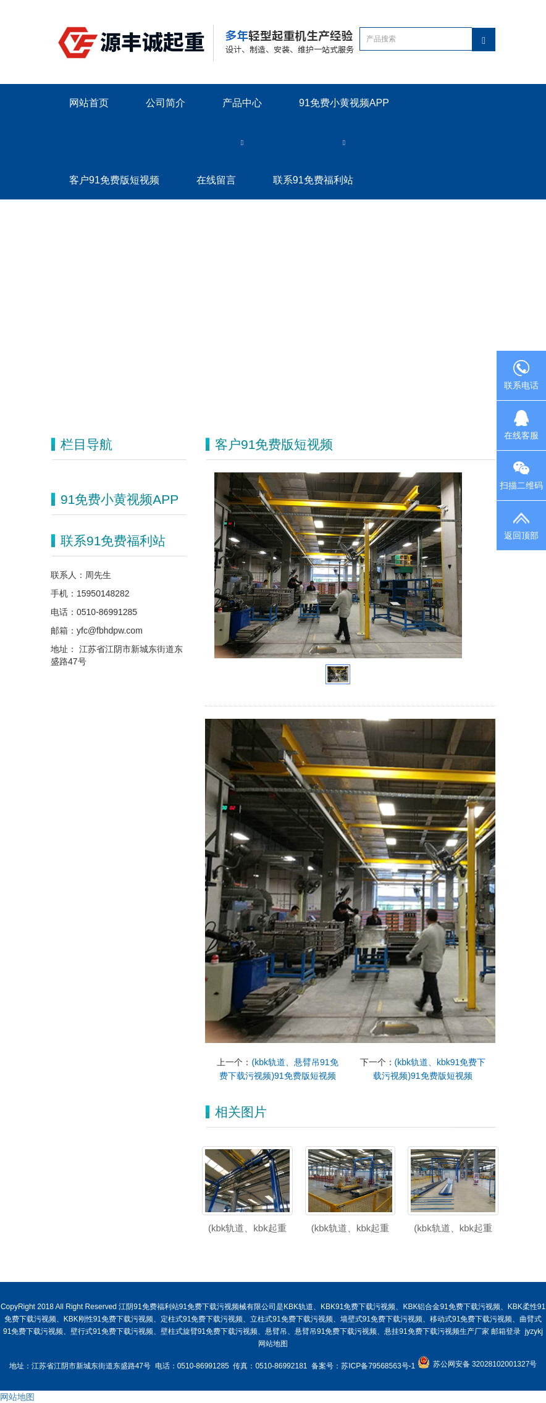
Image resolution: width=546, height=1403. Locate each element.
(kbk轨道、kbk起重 (453, 1228)
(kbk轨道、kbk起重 (350, 1228)
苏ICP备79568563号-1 (379, 1366)
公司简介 (165, 103)
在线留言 (216, 180)
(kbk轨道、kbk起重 (247, 1228)
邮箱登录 (506, 1331)
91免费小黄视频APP (344, 103)
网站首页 (89, 103)
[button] (242, 141)
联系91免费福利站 (313, 180)
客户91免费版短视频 (114, 180)
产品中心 (242, 103)
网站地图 (273, 1343)
